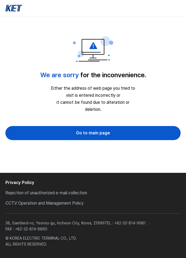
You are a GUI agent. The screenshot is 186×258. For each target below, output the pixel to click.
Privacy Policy (19, 182)
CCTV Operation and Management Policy (44, 203)
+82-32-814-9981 (130, 223)
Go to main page (93, 133)
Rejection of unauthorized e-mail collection (46, 192)
